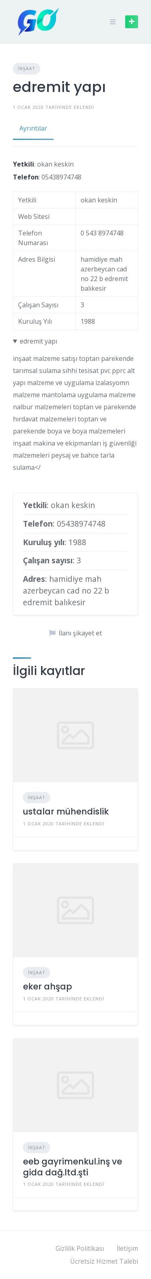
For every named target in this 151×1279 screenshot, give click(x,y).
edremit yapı (38, 341)
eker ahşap (47, 986)
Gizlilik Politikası (80, 1248)
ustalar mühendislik (66, 811)
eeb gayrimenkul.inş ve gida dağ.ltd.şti (72, 1167)
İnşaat (26, 68)
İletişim (127, 1248)
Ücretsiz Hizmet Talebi (104, 1261)
